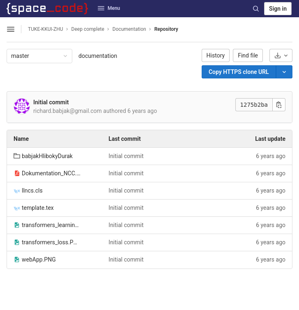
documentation (97, 56)
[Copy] (239, 71)
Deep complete (87, 29)
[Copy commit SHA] (278, 104)
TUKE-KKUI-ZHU (45, 29)
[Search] (255, 8)
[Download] (280, 55)
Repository (166, 29)
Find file (248, 55)
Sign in (278, 8)
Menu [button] (109, 8)
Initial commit (51, 102)
